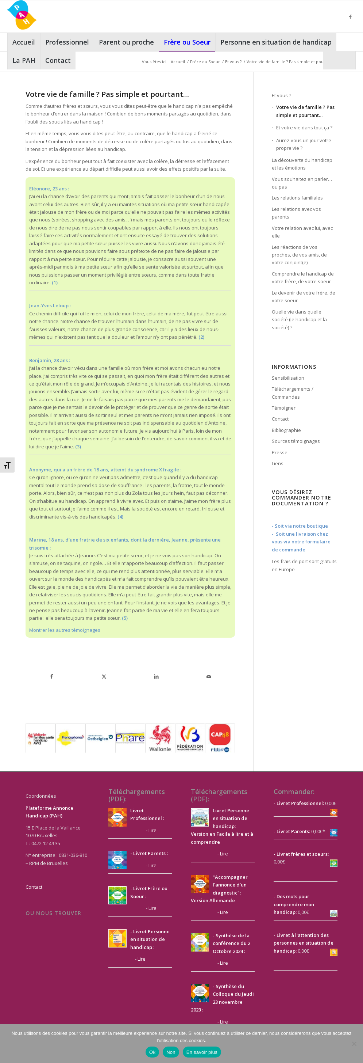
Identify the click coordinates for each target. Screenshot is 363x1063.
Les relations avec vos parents (296, 213)
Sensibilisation (288, 378)
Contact (280, 418)
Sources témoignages (296, 441)
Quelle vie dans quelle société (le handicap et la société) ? (299, 319)
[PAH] (21, 16)
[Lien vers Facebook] (350, 16)
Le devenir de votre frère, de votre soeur (303, 296)
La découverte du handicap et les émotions (302, 164)
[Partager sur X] (104, 676)
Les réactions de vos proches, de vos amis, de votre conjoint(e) (299, 255)
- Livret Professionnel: (299, 803)
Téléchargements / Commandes (292, 393)
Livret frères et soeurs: (302, 854)
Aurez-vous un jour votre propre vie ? (303, 144)
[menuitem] (23, 42)
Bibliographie (286, 430)
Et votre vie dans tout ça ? (304, 127)
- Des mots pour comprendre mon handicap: (294, 904)
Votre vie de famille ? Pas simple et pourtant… (305, 111)
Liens (277, 463)
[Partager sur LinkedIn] (156, 676)
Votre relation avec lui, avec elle (302, 232)
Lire (152, 830)
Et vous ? (281, 95)
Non (170, 1052)
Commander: (294, 791)
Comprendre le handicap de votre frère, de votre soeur (303, 277)
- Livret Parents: (292, 831)
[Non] (354, 1043)
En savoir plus (201, 1052)
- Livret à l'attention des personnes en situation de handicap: (303, 943)
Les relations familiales (297, 197)
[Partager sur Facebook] (52, 676)
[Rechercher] (339, 60)
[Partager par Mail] (209, 676)
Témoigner (284, 408)
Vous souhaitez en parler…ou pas (302, 183)
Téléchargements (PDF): (136, 795)
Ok (152, 1052)
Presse (279, 452)
